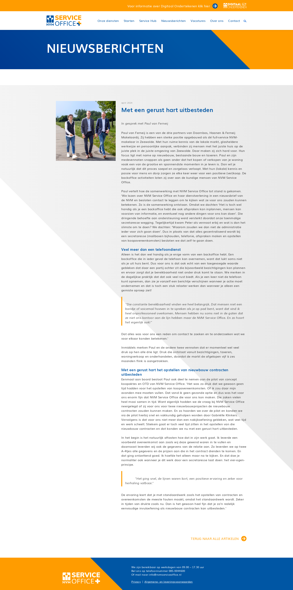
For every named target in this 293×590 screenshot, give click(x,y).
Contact (234, 21)
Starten (129, 21)
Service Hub (148, 21)
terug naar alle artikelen (218, 538)
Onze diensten (108, 21)
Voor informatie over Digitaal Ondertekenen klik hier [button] (172, 5)
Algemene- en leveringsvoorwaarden (168, 581)
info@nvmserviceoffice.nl (165, 574)
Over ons (216, 21)
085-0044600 (177, 571)
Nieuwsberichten (173, 21)
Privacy (136, 581)
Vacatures (198, 21)
